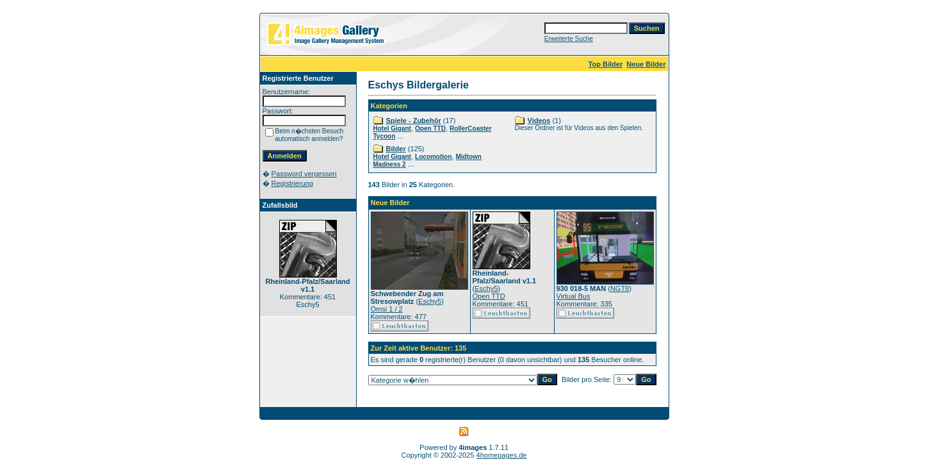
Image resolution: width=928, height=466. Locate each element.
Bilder (396, 149)
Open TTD (430, 128)
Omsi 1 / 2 (387, 309)
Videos (539, 120)
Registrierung (292, 183)
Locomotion (433, 156)
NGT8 (619, 288)
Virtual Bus (573, 296)
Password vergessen (304, 174)
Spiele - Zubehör (413, 120)
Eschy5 (429, 301)
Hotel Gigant (392, 128)
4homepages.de (501, 455)
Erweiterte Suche (568, 38)
